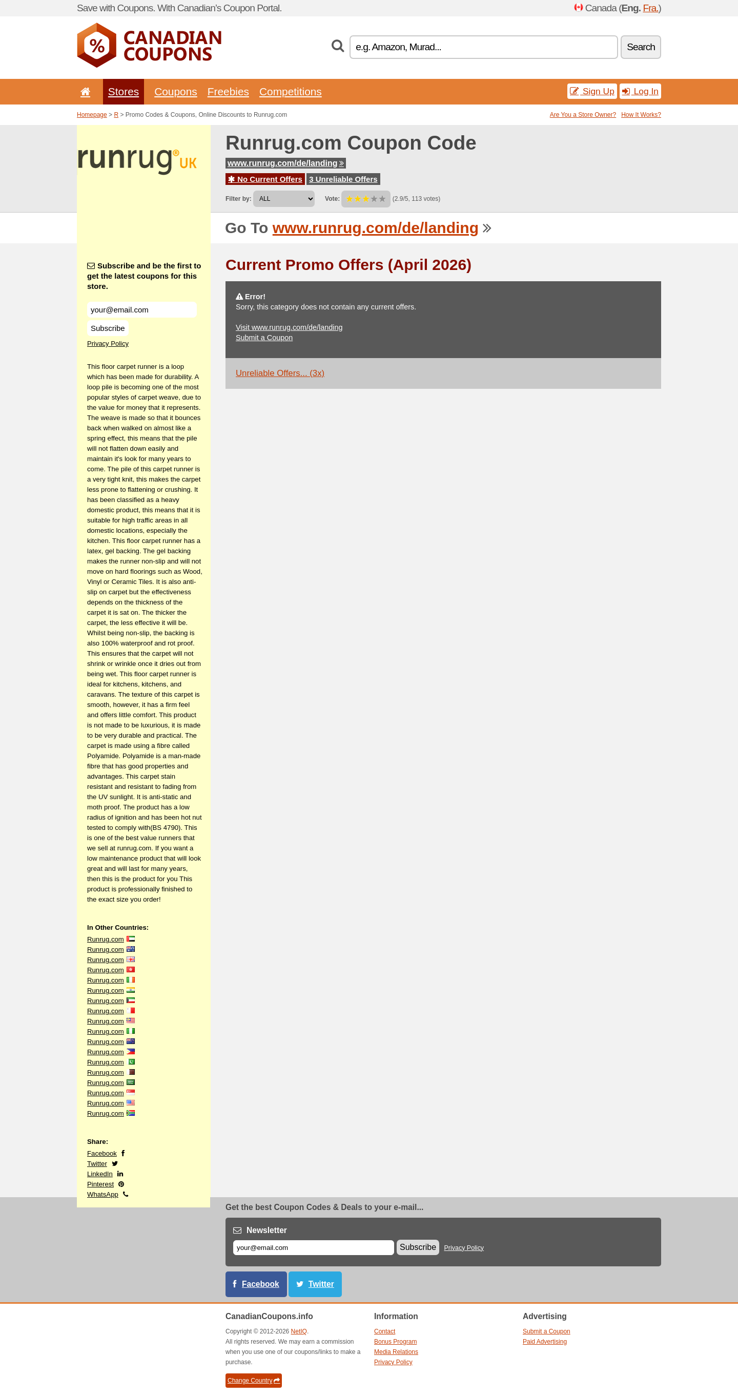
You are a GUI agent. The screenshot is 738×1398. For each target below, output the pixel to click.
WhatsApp (102, 1194)
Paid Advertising (545, 1341)
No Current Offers (265, 179)
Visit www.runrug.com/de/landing (289, 327)
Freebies (228, 91)
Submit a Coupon (264, 337)
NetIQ (299, 1331)
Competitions (290, 91)
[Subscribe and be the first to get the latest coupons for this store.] (142, 310)
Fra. (650, 8)
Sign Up (592, 91)
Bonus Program (395, 1341)
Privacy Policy (108, 343)
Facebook (102, 1153)
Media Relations (396, 1351)
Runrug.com (105, 939)
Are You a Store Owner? (583, 114)
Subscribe (108, 328)
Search (641, 46)
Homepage (92, 114)
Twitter (97, 1163)
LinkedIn (100, 1174)
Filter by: (238, 198)
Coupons (175, 91)
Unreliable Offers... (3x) (280, 373)
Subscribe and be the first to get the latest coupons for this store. (144, 275)
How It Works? (641, 114)
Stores (123, 91)
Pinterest (100, 1184)
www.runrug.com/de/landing (286, 163)
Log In (640, 91)
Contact (384, 1331)
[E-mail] (313, 1247)
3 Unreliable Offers (343, 179)
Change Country (254, 1380)
